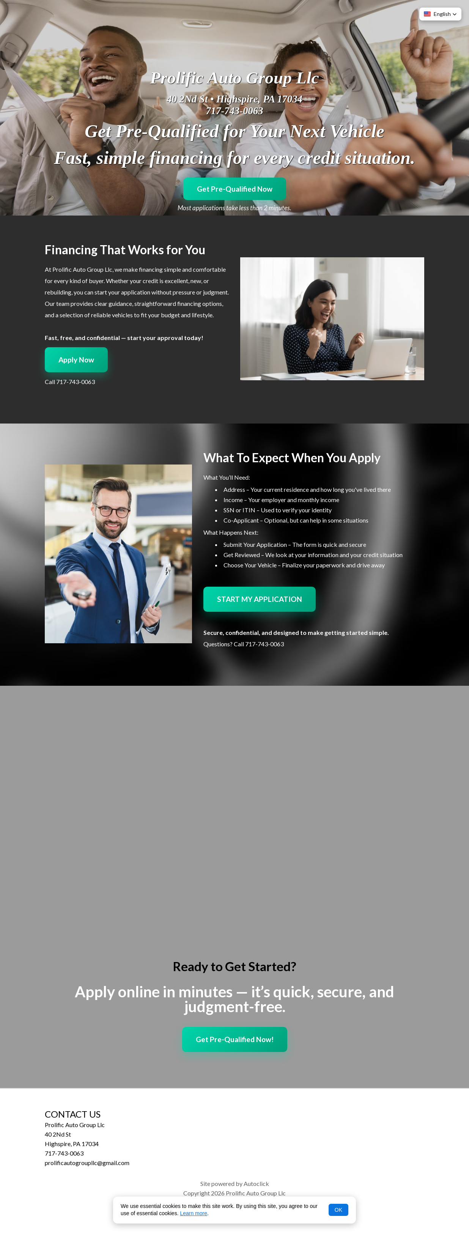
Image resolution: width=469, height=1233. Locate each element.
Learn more (193, 1213)
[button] (440, 14)
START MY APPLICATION (259, 599)
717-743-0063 (234, 111)
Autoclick (256, 1183)
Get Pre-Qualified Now (234, 188)
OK (338, 1210)
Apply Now (76, 359)
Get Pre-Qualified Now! (235, 1039)
